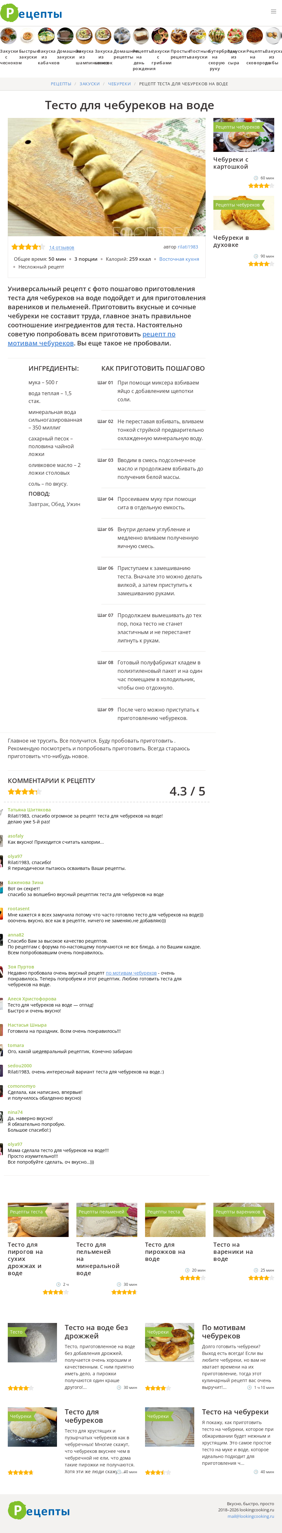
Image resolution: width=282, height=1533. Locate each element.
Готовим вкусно (39, 1510)
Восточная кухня (179, 259)
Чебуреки (158, 1332)
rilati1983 (188, 247)
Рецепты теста (26, 1212)
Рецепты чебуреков (238, 127)
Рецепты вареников (238, 1212)
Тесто (16, 1332)
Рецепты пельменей (101, 1212)
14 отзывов (61, 247)
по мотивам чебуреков (131, 973)
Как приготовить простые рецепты (31, 13)
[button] (273, 11)
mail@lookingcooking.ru (251, 1516)
